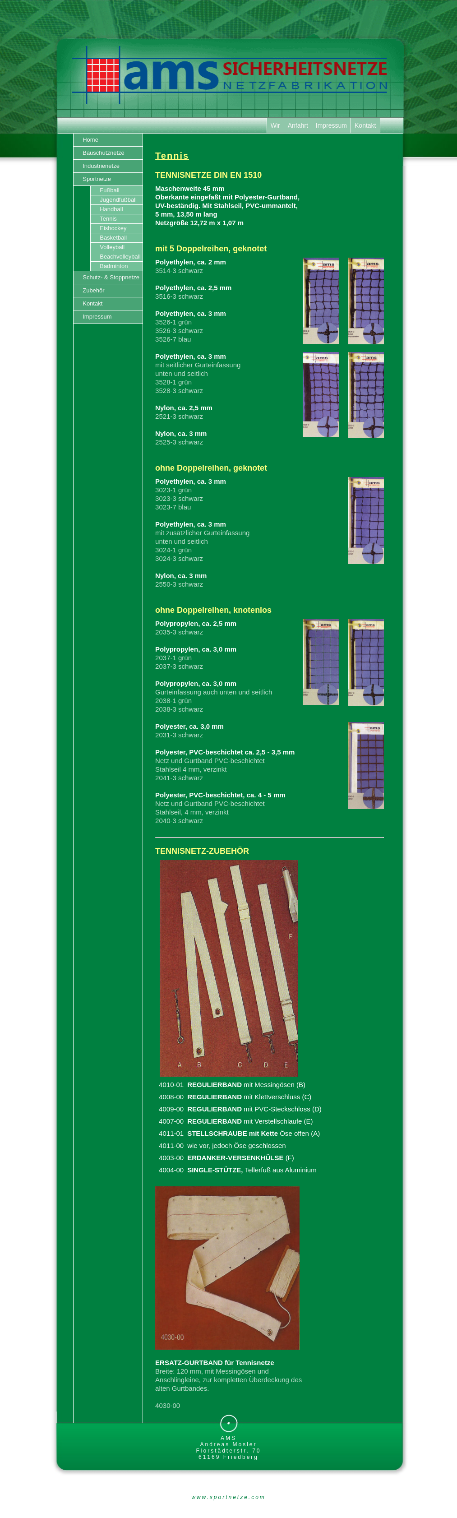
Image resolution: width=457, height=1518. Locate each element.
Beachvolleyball (121, 256)
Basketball (113, 237)
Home (90, 139)
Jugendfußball (118, 199)
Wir (275, 125)
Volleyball (112, 247)
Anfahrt (298, 125)
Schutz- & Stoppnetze (113, 277)
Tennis (108, 218)
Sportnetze (97, 179)
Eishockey (113, 228)
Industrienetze (101, 165)
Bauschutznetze (104, 152)
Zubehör (93, 290)
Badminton (114, 266)
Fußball (109, 190)
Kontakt (365, 125)
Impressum (331, 125)
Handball (111, 209)
